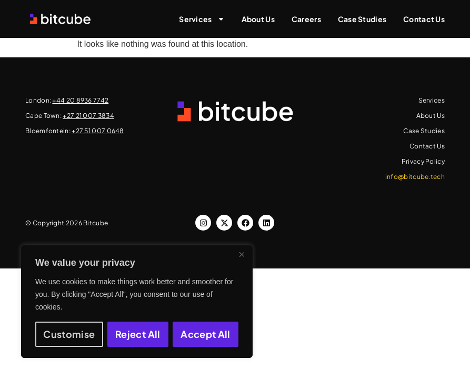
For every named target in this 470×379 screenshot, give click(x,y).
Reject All (138, 334)
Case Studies (362, 19)
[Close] (241, 254)
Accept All (206, 334)
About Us (258, 19)
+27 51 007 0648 (98, 131)
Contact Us (424, 19)
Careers (306, 19)
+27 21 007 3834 (88, 115)
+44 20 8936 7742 (80, 100)
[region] (137, 301)
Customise (69, 334)
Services (201, 19)
